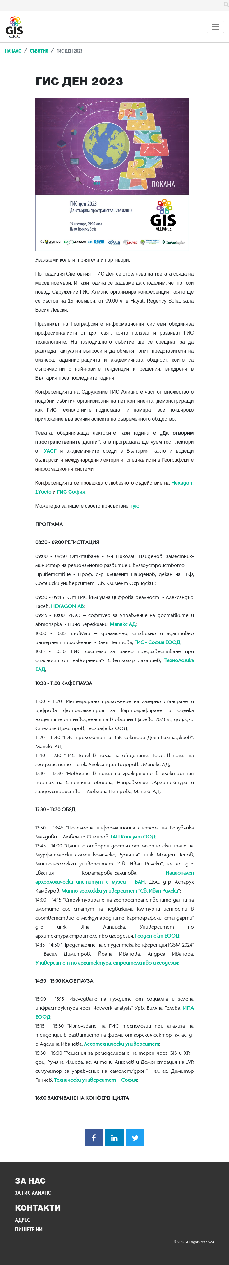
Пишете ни (29, 1230)
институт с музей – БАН (110, 882)
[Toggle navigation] (215, 27)
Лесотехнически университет (121, 1044)
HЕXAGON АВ (67, 607)
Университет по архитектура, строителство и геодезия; (107, 963)
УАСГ (50, 451)
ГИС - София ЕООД (156, 643)
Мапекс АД (123, 625)
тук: (134, 506)
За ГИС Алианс (33, 1193)
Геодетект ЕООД (157, 936)
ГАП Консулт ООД (133, 837)
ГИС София (71, 492)
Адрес (22, 1220)
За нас (30, 1181)
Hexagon (181, 483)
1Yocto (43, 492)
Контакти (38, 1208)
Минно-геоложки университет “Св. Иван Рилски (120, 891)
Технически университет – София (95, 1080)
